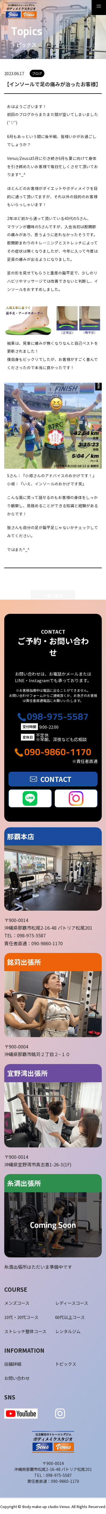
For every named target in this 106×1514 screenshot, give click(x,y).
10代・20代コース (21, 1317)
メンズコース (16, 1303)
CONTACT (56, 779)
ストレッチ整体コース (25, 1331)
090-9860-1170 (57, 752)
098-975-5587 (57, 716)
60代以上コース (70, 1317)
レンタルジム (68, 1331)
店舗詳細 (12, 1364)
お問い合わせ (17, 1378)
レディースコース (71, 1303)
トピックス (65, 1364)
